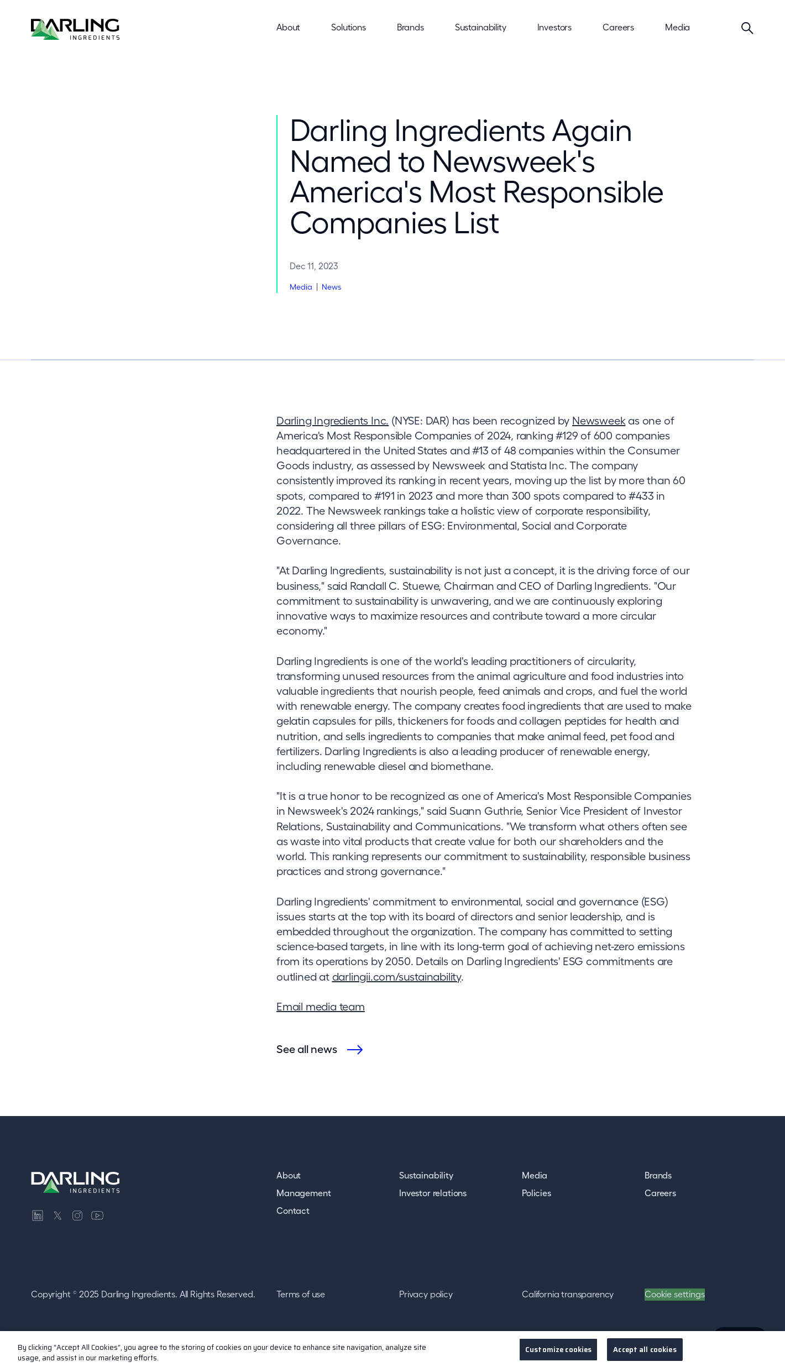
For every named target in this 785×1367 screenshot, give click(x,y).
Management (303, 1193)
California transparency (568, 1294)
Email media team (320, 1007)
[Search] (747, 27)
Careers (660, 1193)
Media (301, 286)
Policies (536, 1193)
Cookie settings (675, 1294)
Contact (293, 1211)
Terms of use (300, 1294)
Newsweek (598, 421)
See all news (306, 1049)
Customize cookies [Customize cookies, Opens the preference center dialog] (558, 1353)
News (331, 286)
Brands (658, 1175)
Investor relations (433, 1193)
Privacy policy (426, 1294)
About (288, 1175)
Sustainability (426, 1175)
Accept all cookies (644, 1353)
